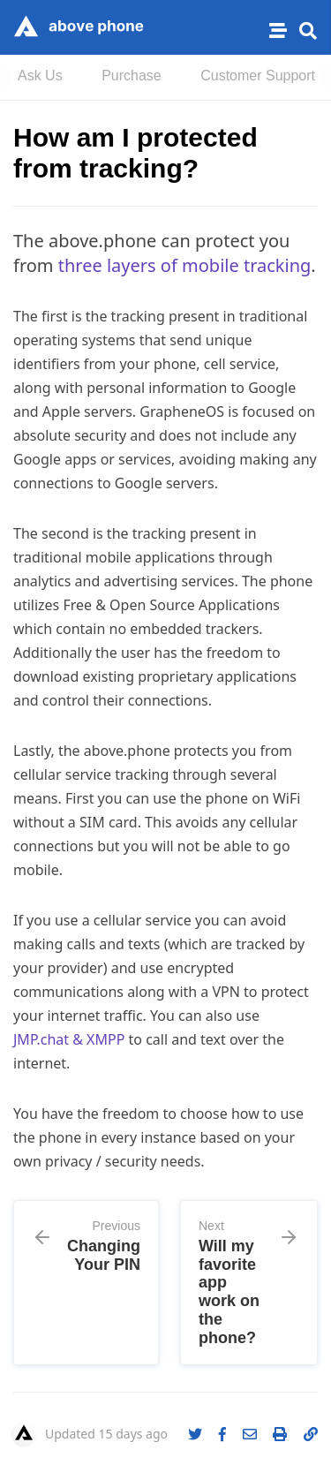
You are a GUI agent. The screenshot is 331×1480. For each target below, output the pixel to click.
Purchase (132, 75)
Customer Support (257, 75)
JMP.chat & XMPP (71, 1039)
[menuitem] (40, 77)
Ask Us (40, 75)
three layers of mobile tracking (185, 265)
